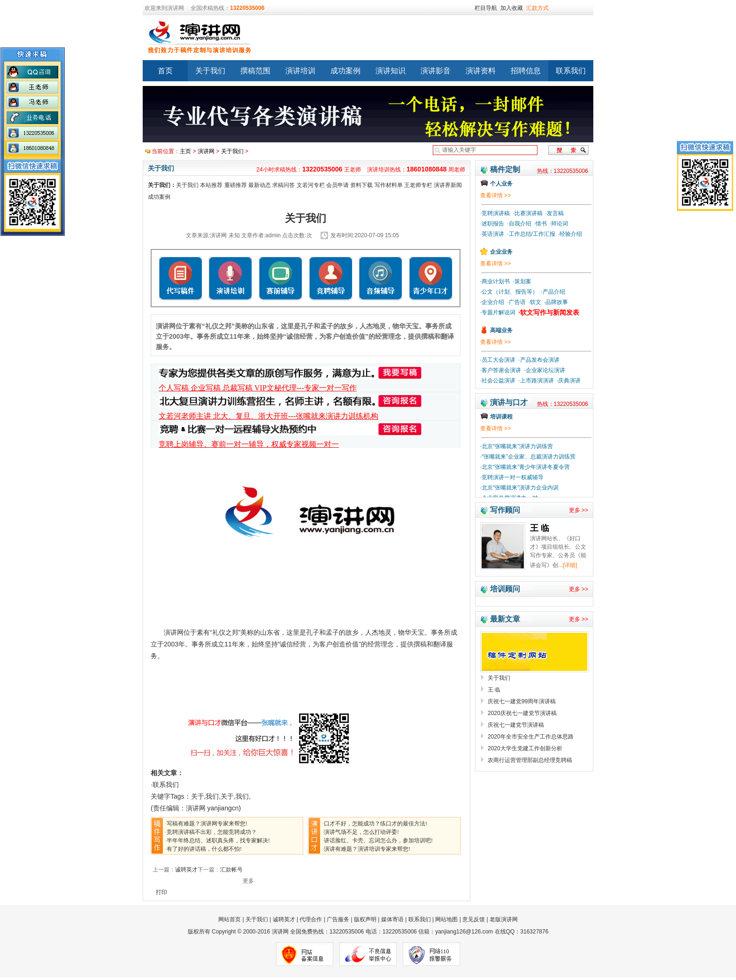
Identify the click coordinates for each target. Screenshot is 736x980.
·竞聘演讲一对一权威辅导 (512, 477)
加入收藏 (511, 8)
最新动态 (259, 185)
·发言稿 (554, 213)
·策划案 (522, 281)
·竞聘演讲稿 (495, 213)
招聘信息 (526, 71)
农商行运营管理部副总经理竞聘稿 (530, 760)
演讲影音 (436, 71)
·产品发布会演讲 (538, 360)
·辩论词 (559, 223)
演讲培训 (300, 71)
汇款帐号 (231, 869)
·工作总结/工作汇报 (531, 234)
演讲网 (206, 151)
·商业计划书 (495, 281)
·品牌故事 (556, 302)
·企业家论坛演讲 (544, 370)
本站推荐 (211, 185)
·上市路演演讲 (535, 380)
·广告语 (516, 302)
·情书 (540, 223)
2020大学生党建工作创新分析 (525, 748)
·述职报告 (492, 223)
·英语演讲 (492, 234)
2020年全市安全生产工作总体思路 (531, 736)
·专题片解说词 (497, 312)
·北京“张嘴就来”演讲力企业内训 (519, 487)
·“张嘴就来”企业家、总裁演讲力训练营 (527, 456)
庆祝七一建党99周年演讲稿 (522, 701)
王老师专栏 (418, 185)
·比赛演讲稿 (527, 213)
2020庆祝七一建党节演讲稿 (522, 713)
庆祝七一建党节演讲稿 (516, 725)
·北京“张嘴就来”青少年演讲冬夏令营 (525, 467)
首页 (165, 71)
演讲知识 (391, 71)
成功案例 (345, 71)
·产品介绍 (553, 291)
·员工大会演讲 (497, 360)
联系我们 (571, 71)
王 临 (494, 689)
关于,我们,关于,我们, (221, 796)
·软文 (535, 302)
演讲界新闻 (448, 185)
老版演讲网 (504, 919)
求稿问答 (283, 185)
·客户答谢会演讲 (500, 370)
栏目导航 (486, 8)
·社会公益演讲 (497, 380)
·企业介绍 (492, 302)
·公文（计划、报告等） (509, 291)
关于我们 (210, 71)
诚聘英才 (186, 869)
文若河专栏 (311, 185)
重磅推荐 (235, 185)
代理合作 (310, 919)
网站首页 (230, 919)
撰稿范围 (255, 71)
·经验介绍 (570, 234)
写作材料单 (389, 185)
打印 (161, 892)
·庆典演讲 (569, 380)
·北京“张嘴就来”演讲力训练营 (516, 446)
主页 (185, 151)
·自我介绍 (519, 223)
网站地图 (446, 919)
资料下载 (361, 185)
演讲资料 (481, 71)
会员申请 (337, 185)
